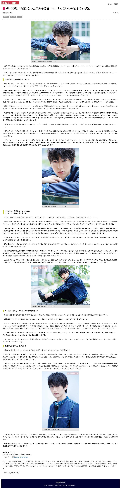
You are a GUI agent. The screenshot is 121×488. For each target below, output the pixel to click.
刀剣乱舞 (13, 17)
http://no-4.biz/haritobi (20, 457)
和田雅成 (6, 17)
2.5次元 (19, 17)
